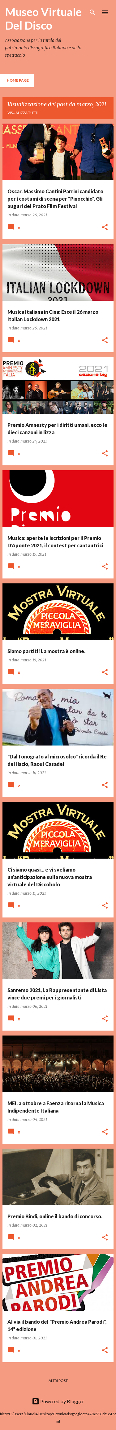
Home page (18, 80)
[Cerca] (92, 12)
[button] (105, 227)
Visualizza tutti (22, 112)
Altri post (58, 1380)
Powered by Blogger (58, 1401)
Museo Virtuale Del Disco (43, 18)
